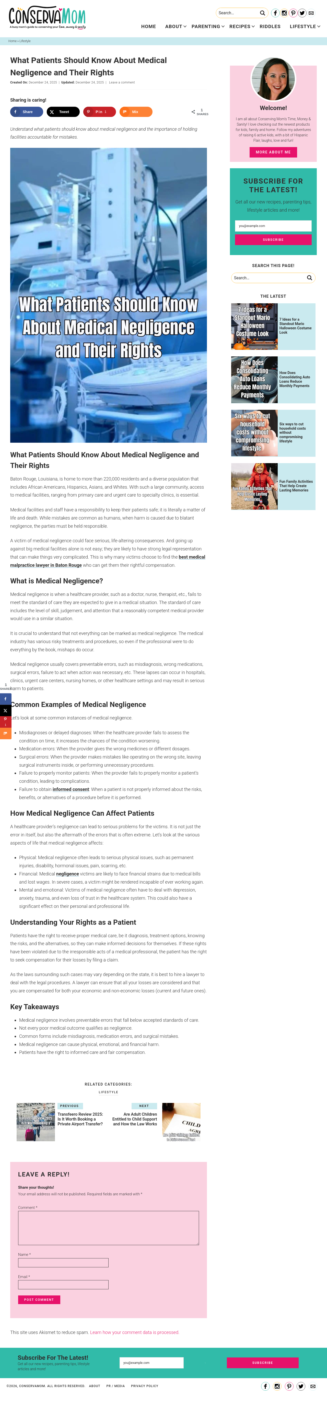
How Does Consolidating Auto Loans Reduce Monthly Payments (294, 379)
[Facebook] (275, 13)
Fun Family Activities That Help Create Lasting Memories (296, 485)
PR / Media (116, 1386)
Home (148, 26)
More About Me (273, 152)
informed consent (71, 789)
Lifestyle (303, 26)
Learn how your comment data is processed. (135, 1332)
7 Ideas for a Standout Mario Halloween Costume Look (295, 325)
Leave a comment (122, 82)
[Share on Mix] (136, 112)
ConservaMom (47, 18)
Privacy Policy (144, 1386)
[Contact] (311, 13)
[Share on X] (63, 112)
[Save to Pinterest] (99, 112)
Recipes (239, 26)
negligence (67, 873)
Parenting (206, 26)
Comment (28, 1207)
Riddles (270, 26)
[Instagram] (284, 13)
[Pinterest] (293, 13)
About (173, 26)
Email (24, 1276)
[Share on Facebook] (26, 112)
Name (24, 1254)
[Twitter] (302, 13)
